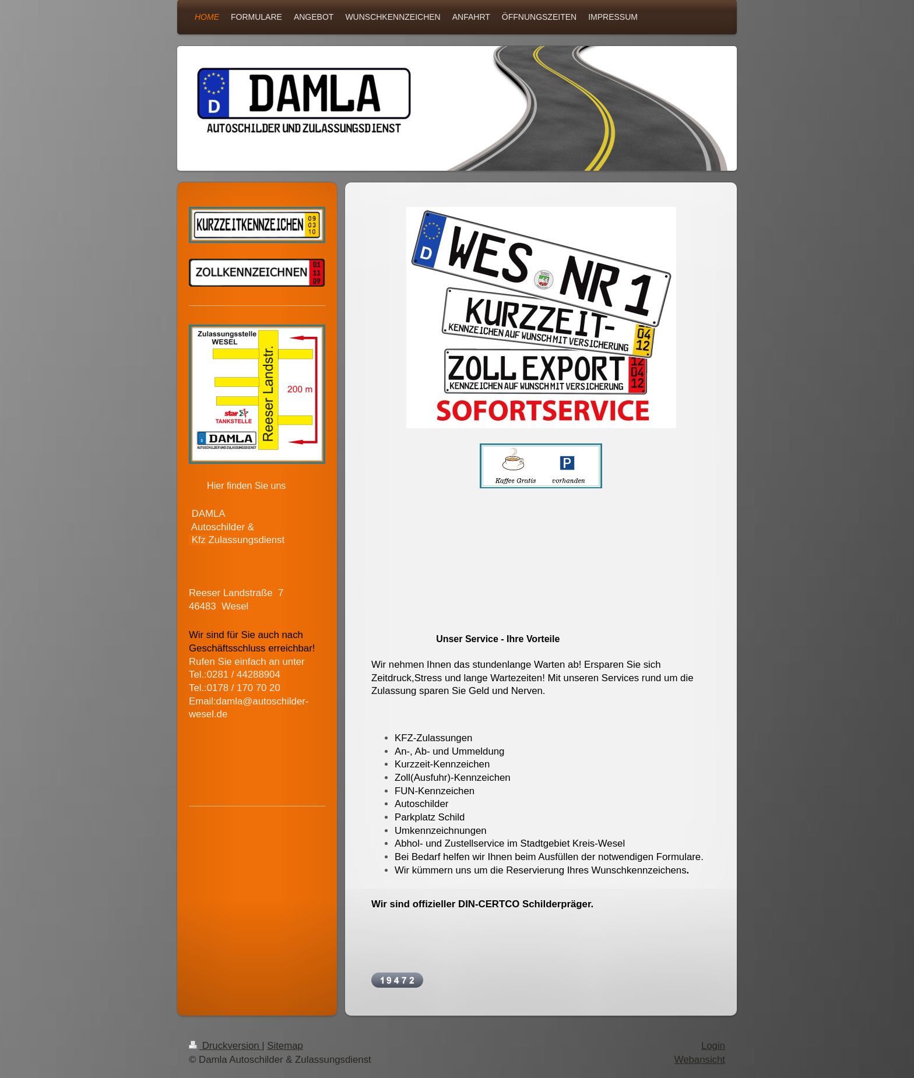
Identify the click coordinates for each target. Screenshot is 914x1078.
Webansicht (699, 1059)
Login (713, 1045)
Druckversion (225, 1045)
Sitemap (285, 1045)
